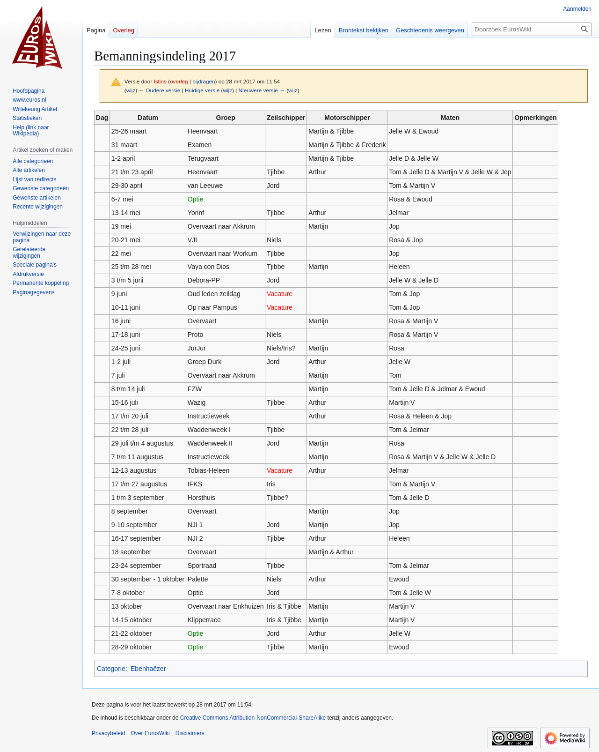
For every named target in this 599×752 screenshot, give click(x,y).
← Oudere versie (159, 90)
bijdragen (203, 81)
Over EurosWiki (150, 733)
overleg (179, 81)
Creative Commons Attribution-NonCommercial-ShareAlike (253, 718)
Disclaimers (190, 733)
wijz (131, 90)
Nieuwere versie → (262, 90)
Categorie (111, 668)
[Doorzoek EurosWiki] (532, 29)
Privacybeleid (108, 733)
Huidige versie (202, 90)
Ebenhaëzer (148, 668)
